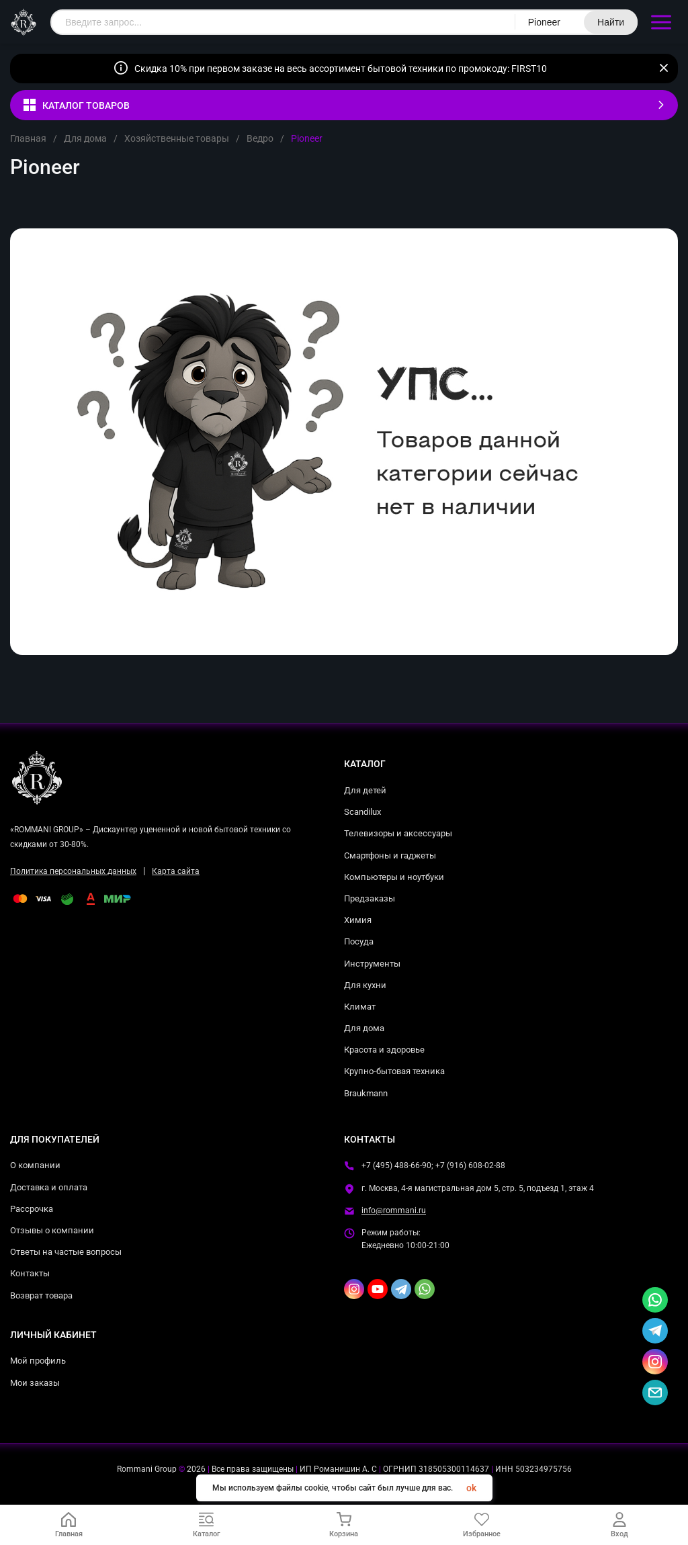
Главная (28, 138)
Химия (358, 920)
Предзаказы (369, 898)
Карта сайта (176, 871)
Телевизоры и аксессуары (398, 833)
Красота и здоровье (384, 1050)
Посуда (359, 941)
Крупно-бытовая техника (394, 1071)
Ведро (260, 138)
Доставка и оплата (48, 1187)
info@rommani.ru (393, 1210)
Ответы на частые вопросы (66, 1252)
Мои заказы (35, 1383)
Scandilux (362, 812)
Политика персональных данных (73, 871)
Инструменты (372, 964)
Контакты (30, 1273)
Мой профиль (38, 1361)
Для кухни (365, 985)
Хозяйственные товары (176, 138)
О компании (35, 1165)
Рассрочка (31, 1209)
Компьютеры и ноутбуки (394, 877)
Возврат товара (41, 1295)
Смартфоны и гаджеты (390, 855)
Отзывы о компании (52, 1230)
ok (471, 1488)
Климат (360, 1007)
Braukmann (366, 1093)
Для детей (365, 790)
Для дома (85, 138)
